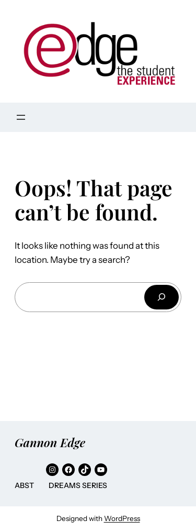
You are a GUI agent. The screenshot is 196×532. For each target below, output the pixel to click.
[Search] (161, 297)
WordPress (122, 518)
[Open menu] (21, 117)
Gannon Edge (50, 442)
